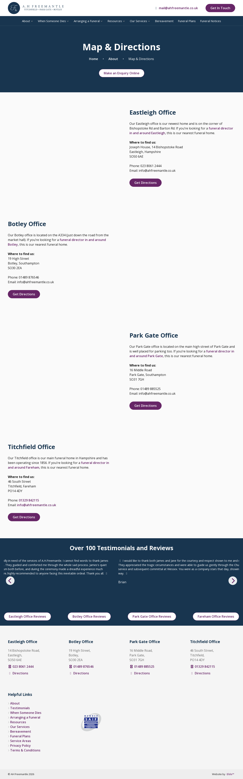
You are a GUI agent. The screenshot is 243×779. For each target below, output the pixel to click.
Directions (18, 673)
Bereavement (164, 21)
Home (93, 59)
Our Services (138, 21)
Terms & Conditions (25, 750)
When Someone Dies (52, 21)
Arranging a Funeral (87, 21)
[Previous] (10, 580)
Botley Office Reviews (89, 616)
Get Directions (145, 183)
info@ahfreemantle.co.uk (36, 505)
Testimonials (20, 708)
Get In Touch (220, 8)
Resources (114, 21)
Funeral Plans (187, 21)
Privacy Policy (20, 745)
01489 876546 (81, 666)
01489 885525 (141, 666)
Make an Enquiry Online (121, 73)
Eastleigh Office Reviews (27, 616)
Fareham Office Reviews (216, 616)
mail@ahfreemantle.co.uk (176, 8)
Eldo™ (230, 774)
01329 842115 (29, 500)
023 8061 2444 (21, 666)
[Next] (232, 580)
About (26, 21)
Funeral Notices (210, 21)
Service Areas (20, 741)
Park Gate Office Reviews (152, 616)
